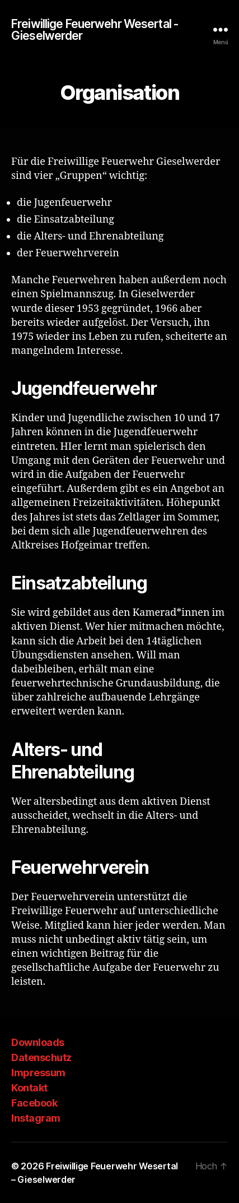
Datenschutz (41, 1057)
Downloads (37, 1042)
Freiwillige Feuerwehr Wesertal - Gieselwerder (94, 30)
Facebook (34, 1103)
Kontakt (29, 1088)
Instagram (35, 1118)
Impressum (38, 1072)
